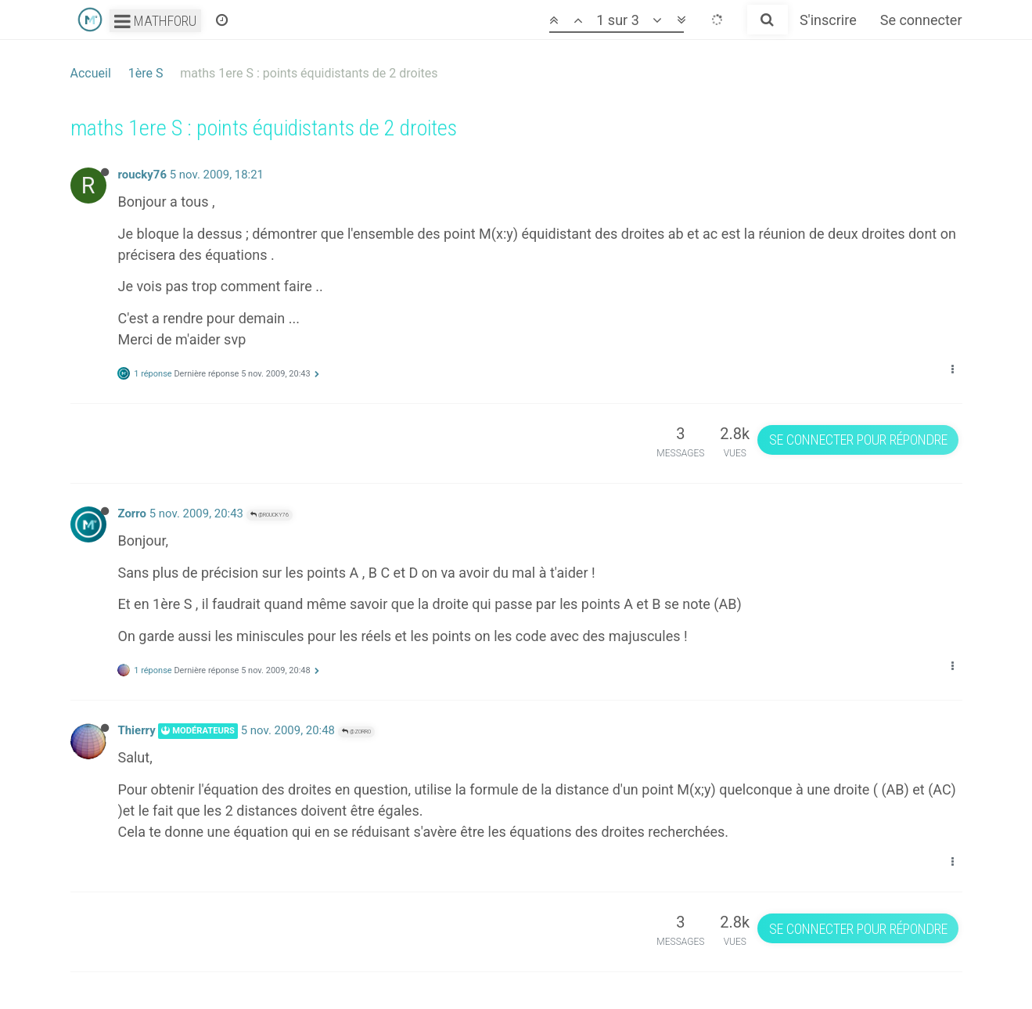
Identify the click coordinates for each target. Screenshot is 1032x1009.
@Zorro (356, 731)
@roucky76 (269, 514)
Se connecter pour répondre (858, 439)
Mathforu (155, 21)
